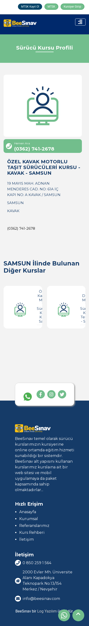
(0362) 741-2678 (21, 228)
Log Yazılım (47, 611)
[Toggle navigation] (80, 22)
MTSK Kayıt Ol (30, 6)
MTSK (51, 6)
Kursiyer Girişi (72, 6)
